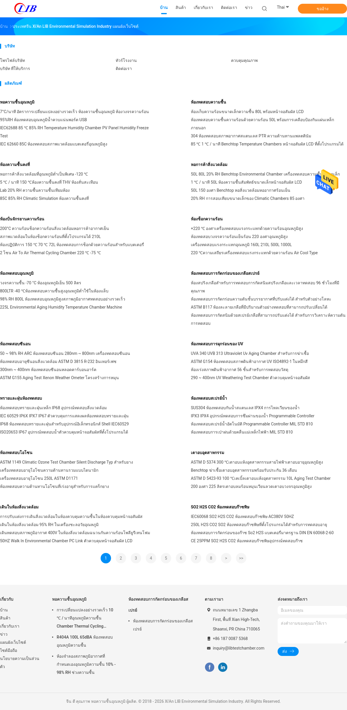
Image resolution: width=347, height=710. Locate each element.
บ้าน (4, 610)
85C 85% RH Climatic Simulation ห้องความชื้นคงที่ (44, 198)
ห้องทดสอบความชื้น (208, 102)
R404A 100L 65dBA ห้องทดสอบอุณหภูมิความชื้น (85, 641)
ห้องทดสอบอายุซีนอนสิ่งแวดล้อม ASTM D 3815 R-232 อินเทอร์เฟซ (58, 361)
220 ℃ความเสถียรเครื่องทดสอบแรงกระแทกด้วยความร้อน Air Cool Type (254, 252)
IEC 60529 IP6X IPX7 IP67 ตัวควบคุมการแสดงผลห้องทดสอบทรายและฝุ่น (64, 416)
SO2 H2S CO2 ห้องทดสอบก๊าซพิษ (220, 507)
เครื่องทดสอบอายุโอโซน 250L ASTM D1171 (39, 478)
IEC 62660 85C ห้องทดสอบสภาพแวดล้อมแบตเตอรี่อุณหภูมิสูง (53, 144)
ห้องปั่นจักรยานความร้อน (22, 219)
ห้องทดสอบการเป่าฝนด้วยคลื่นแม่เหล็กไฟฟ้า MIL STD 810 (242, 432)
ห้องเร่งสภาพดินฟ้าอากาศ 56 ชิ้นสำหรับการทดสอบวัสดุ (239, 369)
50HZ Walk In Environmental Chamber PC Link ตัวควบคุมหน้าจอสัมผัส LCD (66, 541)
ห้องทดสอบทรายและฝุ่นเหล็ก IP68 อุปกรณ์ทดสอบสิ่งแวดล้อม (53, 407)
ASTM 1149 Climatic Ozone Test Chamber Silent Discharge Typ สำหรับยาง (66, 462)
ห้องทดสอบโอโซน (16, 452)
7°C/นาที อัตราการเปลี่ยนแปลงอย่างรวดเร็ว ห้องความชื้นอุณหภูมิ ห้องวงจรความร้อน (74, 111)
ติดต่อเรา (124, 68)
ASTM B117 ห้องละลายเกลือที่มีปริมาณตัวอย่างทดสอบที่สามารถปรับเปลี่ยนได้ (259, 307)
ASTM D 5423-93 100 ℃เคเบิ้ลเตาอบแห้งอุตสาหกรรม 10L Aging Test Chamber (261, 478)
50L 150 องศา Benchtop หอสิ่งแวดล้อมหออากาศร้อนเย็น (240, 190)
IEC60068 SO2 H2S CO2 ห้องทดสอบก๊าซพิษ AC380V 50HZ (242, 516)
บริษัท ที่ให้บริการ (15, 68)
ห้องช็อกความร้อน (207, 219)
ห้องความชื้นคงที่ (15, 164)
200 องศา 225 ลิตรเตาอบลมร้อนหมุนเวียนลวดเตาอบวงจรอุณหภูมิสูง (251, 486)
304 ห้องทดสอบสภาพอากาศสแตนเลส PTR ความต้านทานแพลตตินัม (251, 136)
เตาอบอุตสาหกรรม (207, 452)
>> (241, 558)
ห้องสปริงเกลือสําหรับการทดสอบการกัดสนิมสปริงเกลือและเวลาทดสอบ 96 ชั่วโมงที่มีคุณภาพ (265, 287)
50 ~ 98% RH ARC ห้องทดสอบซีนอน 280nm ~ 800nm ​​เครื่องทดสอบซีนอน (65, 353)
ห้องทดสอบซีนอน (15, 344)
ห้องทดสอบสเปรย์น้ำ (209, 398)
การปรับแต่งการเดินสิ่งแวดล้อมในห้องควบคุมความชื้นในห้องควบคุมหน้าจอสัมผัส (71, 516)
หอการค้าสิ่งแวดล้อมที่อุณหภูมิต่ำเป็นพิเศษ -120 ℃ (44, 174)
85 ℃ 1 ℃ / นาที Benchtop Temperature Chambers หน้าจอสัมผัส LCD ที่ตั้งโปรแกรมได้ (267, 144)
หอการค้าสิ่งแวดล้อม (209, 164)
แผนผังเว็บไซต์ (13, 642)
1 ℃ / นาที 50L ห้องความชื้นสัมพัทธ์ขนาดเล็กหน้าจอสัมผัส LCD (246, 182)
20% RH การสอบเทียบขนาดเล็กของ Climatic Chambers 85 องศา (247, 198)
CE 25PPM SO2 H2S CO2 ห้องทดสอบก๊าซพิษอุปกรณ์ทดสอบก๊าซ (247, 541)
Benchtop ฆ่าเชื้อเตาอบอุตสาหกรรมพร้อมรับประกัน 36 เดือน (244, 470)
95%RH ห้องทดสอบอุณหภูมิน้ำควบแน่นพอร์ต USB (43, 119)
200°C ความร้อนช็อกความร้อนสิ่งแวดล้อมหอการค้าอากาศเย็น (54, 228)
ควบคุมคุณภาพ (244, 60)
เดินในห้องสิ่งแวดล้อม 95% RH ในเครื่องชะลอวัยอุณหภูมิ (49, 524)
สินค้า (5, 618)
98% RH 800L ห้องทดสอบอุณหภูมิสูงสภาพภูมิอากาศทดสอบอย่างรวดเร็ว (62, 299)
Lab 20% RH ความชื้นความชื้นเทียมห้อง (35, 190)
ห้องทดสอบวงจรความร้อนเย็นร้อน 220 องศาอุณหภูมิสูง (239, 236)
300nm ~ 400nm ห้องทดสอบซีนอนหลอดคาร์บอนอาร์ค (48, 369)
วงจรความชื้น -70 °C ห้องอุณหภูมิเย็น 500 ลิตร (40, 283)
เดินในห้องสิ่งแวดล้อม (19, 507)
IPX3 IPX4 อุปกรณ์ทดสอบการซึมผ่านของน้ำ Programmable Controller (252, 416)
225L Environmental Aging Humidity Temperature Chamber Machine (61, 307)
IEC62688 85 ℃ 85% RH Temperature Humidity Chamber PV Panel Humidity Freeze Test (74, 132)
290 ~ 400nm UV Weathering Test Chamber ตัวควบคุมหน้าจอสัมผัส (250, 377)
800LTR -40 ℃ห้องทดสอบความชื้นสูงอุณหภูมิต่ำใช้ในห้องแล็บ (54, 291)
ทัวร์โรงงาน (126, 60)
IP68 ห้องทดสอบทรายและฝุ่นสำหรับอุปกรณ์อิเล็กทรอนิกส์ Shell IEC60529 (64, 424)
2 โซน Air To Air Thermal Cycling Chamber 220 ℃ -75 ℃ (50, 252)
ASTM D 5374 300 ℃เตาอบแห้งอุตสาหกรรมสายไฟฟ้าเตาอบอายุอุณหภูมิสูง (257, 462)
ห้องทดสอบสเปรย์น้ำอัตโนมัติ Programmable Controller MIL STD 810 (252, 424)
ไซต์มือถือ (8, 650)
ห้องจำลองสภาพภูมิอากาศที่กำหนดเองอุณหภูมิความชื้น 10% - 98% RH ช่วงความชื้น (86, 664)
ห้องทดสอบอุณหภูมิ (17, 273)
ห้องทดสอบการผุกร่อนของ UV (217, 344)
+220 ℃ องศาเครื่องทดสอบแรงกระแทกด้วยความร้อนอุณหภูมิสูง (247, 228)
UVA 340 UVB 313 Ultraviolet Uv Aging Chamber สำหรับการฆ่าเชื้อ (250, 353)
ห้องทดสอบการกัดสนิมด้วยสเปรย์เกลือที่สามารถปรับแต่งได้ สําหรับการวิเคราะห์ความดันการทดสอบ (268, 319)
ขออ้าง (322, 8)
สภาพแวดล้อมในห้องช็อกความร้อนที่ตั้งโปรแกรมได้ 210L (50, 236)
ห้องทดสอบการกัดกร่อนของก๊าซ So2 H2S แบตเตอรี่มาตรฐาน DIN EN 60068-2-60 (262, 532)
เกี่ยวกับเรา (9, 626)
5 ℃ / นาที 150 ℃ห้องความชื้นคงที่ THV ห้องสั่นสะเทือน (49, 182)
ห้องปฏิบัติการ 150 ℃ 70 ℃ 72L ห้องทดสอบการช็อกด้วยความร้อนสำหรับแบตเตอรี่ (72, 244)
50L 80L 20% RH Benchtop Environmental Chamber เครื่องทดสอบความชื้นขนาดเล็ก (265, 174)
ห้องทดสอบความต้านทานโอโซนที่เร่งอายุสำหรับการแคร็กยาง (54, 486)
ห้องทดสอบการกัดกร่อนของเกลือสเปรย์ (225, 273)
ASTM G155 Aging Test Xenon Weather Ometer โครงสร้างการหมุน (59, 377)
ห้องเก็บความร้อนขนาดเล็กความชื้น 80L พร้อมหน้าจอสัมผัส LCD (247, 111)
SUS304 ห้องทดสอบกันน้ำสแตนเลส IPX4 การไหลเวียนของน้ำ (245, 407)
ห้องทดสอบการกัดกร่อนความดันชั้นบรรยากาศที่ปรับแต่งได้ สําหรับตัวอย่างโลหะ (261, 299)
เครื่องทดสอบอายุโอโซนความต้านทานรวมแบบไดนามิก (49, 470)
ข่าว (4, 634)
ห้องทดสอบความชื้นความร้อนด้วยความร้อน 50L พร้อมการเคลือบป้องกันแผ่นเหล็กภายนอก (262, 123)
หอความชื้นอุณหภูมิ (17, 102)
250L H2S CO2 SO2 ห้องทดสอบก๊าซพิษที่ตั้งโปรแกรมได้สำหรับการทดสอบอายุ (259, 524)
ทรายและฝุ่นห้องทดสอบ (21, 398)
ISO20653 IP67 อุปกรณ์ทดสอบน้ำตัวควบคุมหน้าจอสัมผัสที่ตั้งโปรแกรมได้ (64, 432)
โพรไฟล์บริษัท (12, 60)
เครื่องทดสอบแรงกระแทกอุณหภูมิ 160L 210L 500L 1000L (241, 244)
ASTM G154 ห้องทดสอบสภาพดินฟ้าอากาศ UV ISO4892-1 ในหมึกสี (249, 361)
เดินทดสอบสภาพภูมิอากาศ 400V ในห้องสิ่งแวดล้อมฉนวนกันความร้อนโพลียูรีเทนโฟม (75, 532)
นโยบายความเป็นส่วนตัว (19, 662)
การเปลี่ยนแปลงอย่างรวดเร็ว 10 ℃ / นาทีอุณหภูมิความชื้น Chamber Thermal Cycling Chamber (85, 619)
